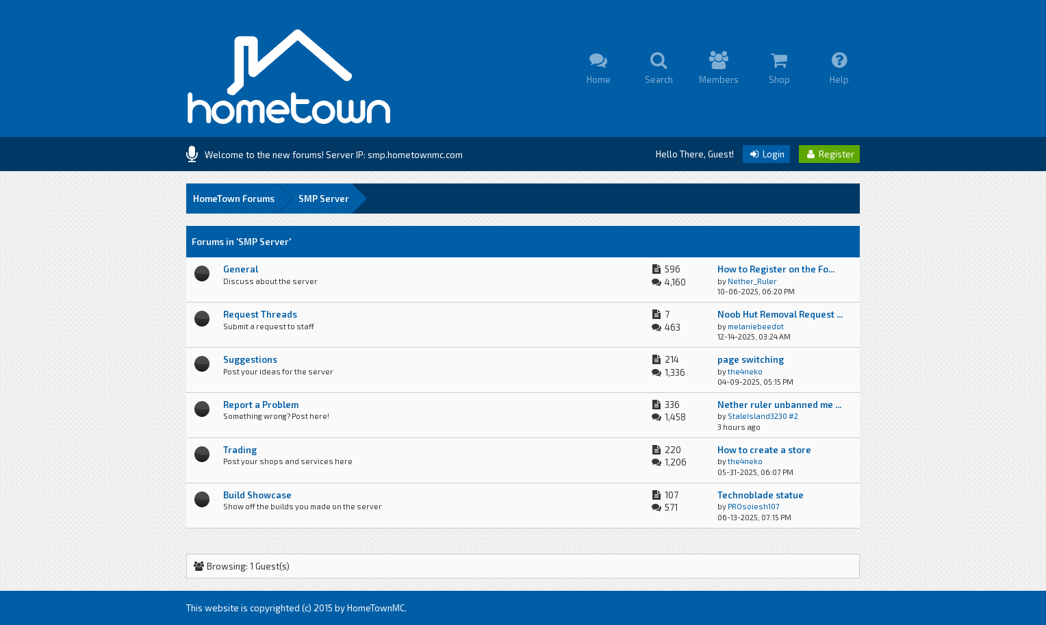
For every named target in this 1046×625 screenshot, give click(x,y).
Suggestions (250, 359)
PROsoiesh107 (754, 506)
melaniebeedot (756, 326)
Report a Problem (260, 404)
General (240, 269)
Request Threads (260, 314)
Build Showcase (257, 494)
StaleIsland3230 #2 (763, 415)
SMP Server (323, 198)
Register (829, 154)
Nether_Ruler (752, 281)
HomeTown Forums (234, 198)
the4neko (745, 371)
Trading (240, 449)
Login (766, 154)
